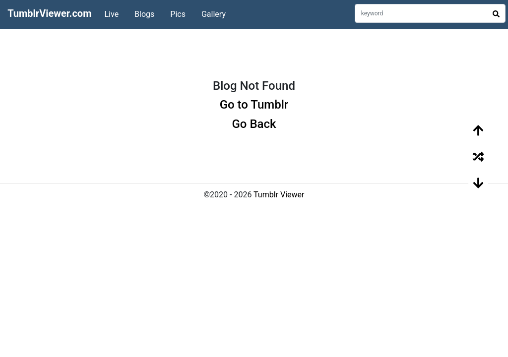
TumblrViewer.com (49, 13)
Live (111, 14)
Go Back (254, 124)
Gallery (213, 14)
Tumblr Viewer (279, 194)
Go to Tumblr (254, 105)
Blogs (144, 14)
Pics (178, 14)
